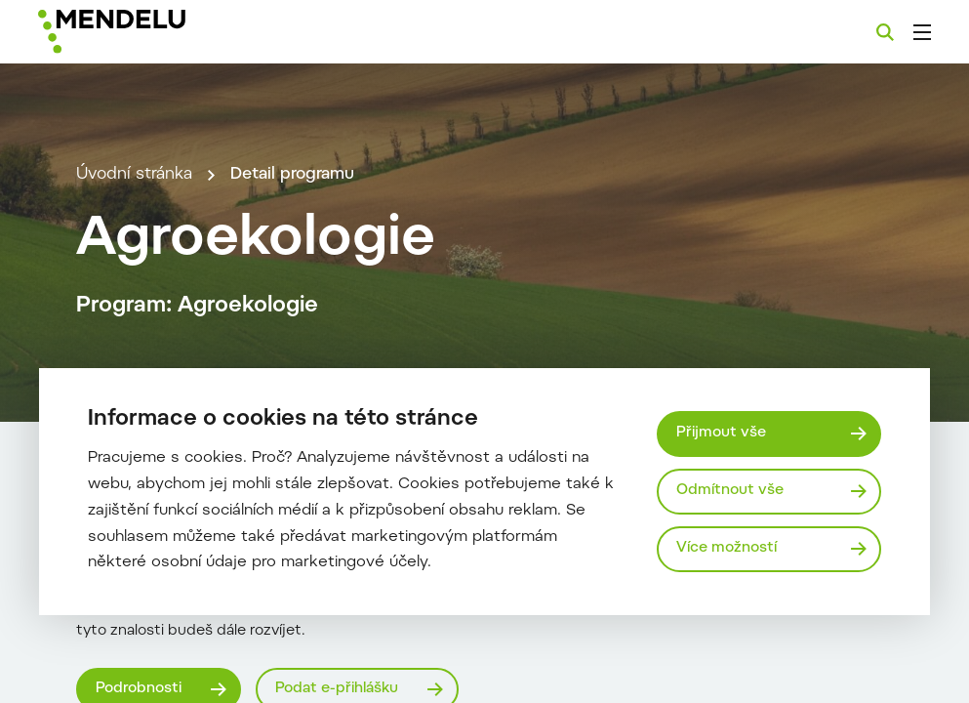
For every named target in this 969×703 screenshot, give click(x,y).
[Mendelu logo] (144, 32)
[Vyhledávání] (885, 32)
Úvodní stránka (134, 175)
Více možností (726, 548)
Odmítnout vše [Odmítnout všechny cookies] (730, 490)
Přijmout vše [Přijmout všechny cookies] (721, 433)
